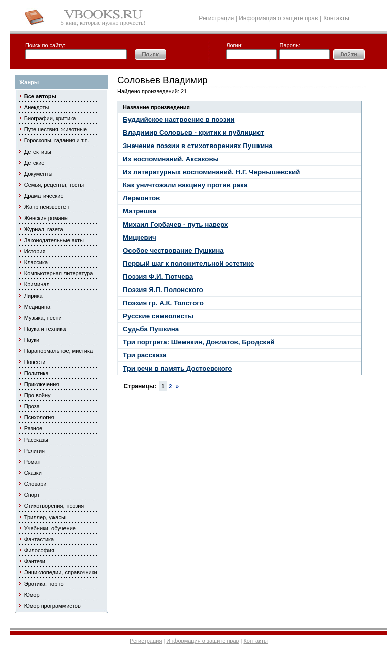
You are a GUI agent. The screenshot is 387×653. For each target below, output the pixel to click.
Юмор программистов (52, 606)
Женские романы (46, 218)
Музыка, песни (43, 318)
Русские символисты (158, 316)
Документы (38, 174)
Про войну (37, 395)
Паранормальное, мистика (58, 351)
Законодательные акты (54, 240)
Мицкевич (139, 237)
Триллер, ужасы (45, 517)
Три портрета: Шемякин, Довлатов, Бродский (199, 342)
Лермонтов (141, 198)
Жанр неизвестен (46, 207)
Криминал (37, 284)
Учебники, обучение (50, 528)
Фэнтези (34, 561)
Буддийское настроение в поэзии (179, 119)
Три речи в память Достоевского (177, 368)
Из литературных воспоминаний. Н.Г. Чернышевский (211, 172)
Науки (31, 340)
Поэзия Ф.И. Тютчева (158, 276)
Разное (33, 428)
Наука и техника (45, 329)
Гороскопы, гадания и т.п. (56, 140)
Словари (35, 484)
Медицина (37, 307)
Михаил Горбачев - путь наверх (175, 224)
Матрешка (139, 211)
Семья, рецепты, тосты (54, 185)
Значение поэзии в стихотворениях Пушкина (198, 146)
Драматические (44, 196)
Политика (36, 373)
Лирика (33, 296)
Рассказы (36, 440)
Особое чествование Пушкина (173, 250)
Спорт (32, 495)
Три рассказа (144, 355)
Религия (34, 451)
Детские (34, 163)
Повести (35, 362)
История (35, 251)
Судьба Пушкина (151, 329)
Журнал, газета (43, 229)
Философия (39, 550)
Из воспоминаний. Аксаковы (171, 159)
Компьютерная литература (58, 273)
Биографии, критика (50, 118)
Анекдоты (36, 107)
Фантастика (39, 539)
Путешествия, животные (55, 129)
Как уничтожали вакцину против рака (185, 185)
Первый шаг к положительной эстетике (188, 263)
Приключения (41, 384)
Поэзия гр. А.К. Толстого (163, 303)
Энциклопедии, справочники (60, 572)
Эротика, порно (44, 584)
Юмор (32, 595)
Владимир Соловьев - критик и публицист (193, 132)
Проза (32, 406)
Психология (39, 417)
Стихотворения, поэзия (54, 506)
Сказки (33, 473)
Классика (36, 262)
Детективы (37, 152)
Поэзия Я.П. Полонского (163, 290)
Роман (32, 462)
